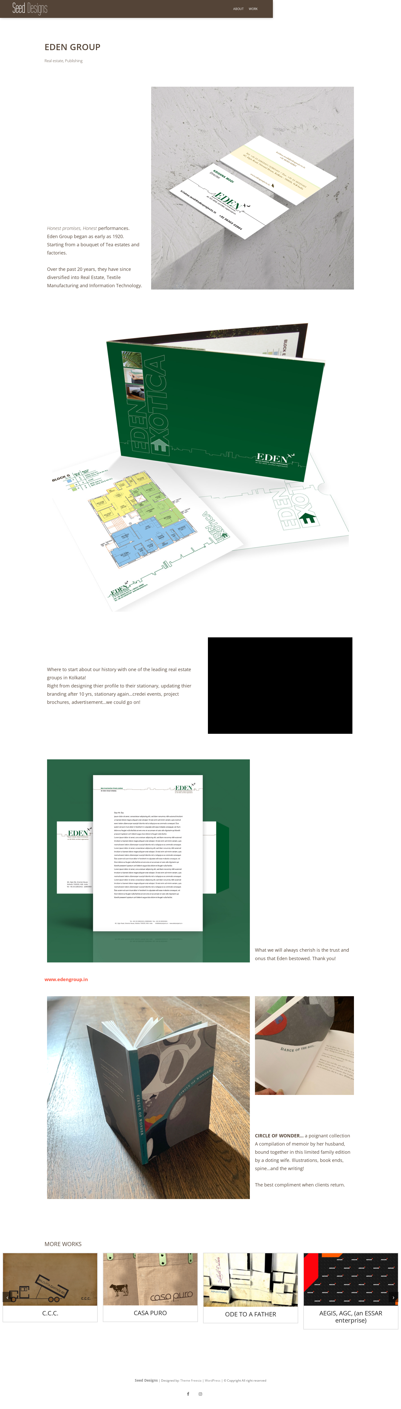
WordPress (212, 1380)
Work (381, 9)
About (366, 9)
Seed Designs (146, 1380)
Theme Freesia (191, 1380)
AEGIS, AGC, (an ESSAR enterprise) (350, 1316)
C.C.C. (50, 1313)
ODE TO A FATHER (250, 1314)
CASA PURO (150, 1312)
